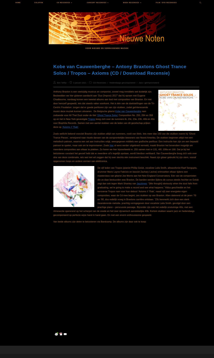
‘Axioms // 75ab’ (70, 127)
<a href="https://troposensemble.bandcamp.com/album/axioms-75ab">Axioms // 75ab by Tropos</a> (80, 296)
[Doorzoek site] (200, 3)
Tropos (91, 119)
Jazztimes (142, 183)
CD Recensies (99, 83)
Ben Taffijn (62, 83)
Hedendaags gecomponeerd (122, 83)
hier (112, 145)
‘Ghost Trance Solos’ (107, 115)
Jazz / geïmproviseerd (149, 83)
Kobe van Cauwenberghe (128, 111)
